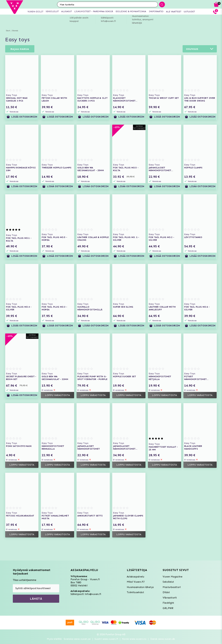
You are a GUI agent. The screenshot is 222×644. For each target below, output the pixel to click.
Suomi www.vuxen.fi (106, 639)
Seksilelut (168, 581)
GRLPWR (168, 608)
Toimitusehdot (135, 592)
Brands (15, 31)
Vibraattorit (170, 597)
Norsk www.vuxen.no (134, 639)
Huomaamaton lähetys (140, 587)
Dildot (166, 592)
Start (8, 31)
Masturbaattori (172, 587)
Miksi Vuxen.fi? (136, 581)
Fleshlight (168, 602)
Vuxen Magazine (172, 576)
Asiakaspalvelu (135, 576)
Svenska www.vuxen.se (77, 639)
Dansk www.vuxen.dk (162, 639)
